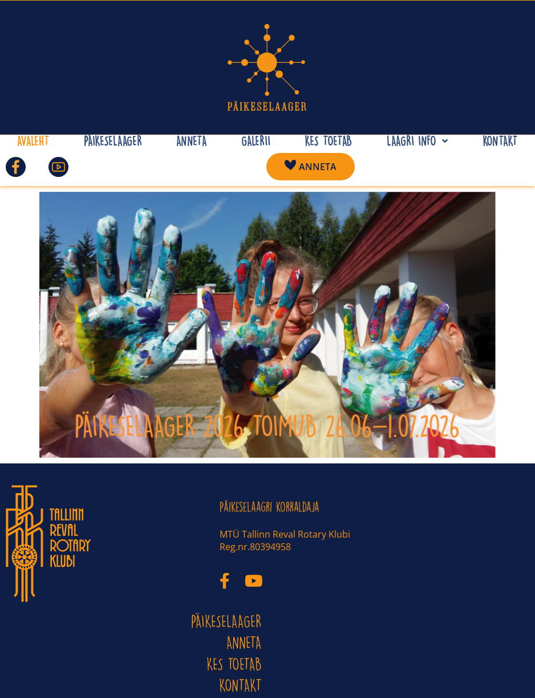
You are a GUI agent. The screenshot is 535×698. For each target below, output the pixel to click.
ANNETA (244, 642)
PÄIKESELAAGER (226, 621)
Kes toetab (234, 664)
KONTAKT (240, 685)
